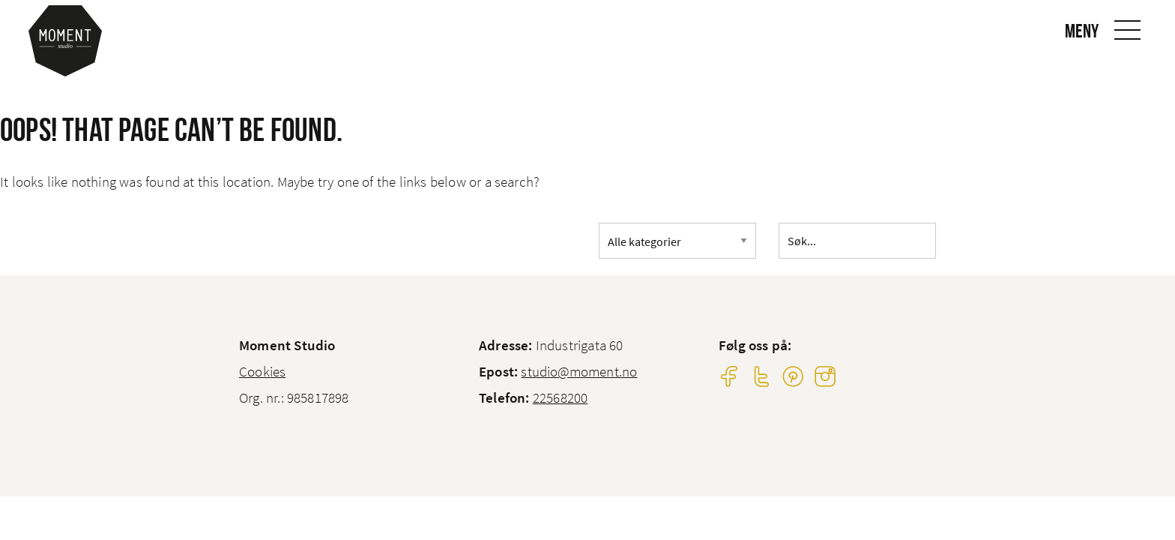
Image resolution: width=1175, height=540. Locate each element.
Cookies (262, 371)
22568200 (560, 397)
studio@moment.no (579, 371)
